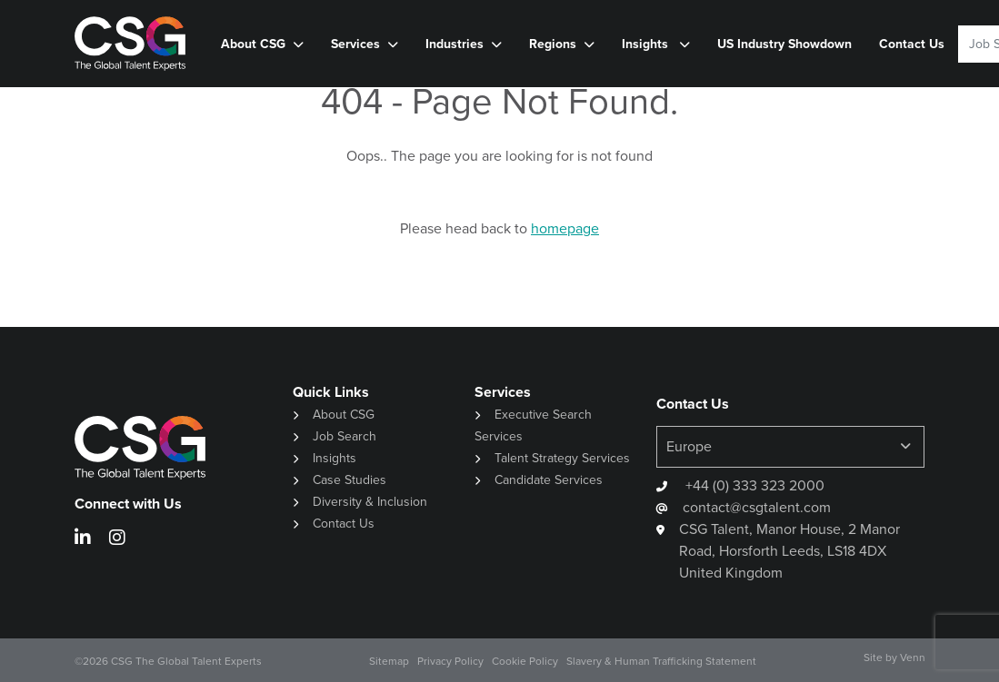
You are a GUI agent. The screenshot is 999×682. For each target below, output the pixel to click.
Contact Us (911, 44)
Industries (454, 44)
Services (355, 44)
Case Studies (349, 479)
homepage (565, 228)
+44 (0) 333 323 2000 (753, 485)
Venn (912, 657)
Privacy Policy (450, 661)
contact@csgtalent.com (757, 507)
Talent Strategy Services (562, 458)
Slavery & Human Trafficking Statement (661, 661)
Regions (552, 44)
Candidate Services (549, 479)
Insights (647, 44)
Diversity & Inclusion (370, 501)
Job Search (344, 436)
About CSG (253, 44)
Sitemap (389, 661)
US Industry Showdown (784, 44)
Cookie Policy (525, 661)
